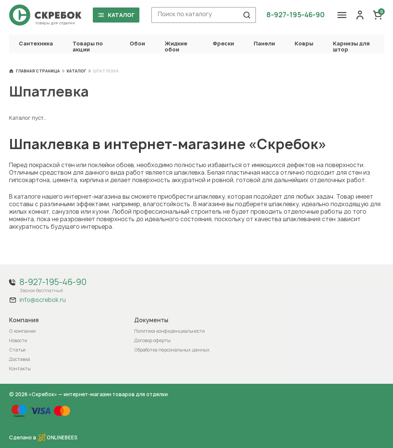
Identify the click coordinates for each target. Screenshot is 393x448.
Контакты (20, 368)
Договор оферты (152, 340)
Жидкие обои (176, 46)
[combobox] (203, 15)
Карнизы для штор (351, 46)
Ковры (304, 43)
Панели (264, 43)
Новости (18, 340)
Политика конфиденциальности (169, 331)
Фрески (223, 43)
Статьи (17, 350)
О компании (22, 331)
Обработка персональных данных (172, 350)
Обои (137, 43)
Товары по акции (88, 46)
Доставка (19, 359)
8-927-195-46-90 (295, 15)
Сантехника (36, 43)
